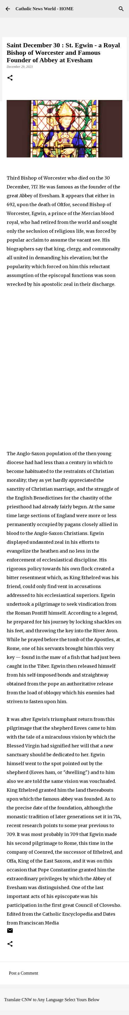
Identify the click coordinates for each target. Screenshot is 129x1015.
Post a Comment (23, 973)
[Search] (121, 8)
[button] (10, 78)
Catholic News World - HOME (44, 8)
